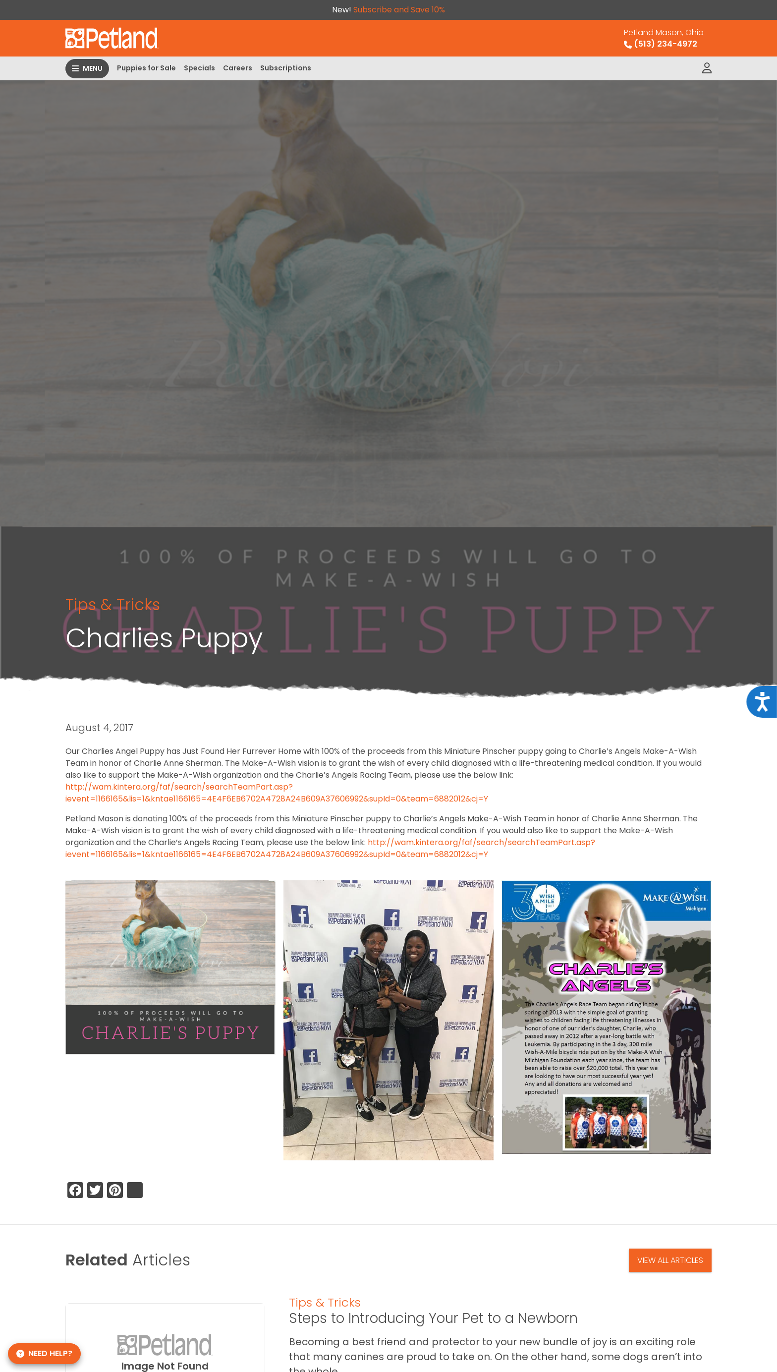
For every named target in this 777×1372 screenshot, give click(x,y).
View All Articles (670, 1260)
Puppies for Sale (146, 68)
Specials (199, 68)
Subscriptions (285, 68)
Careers (237, 68)
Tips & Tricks (112, 604)
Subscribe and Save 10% (399, 9)
